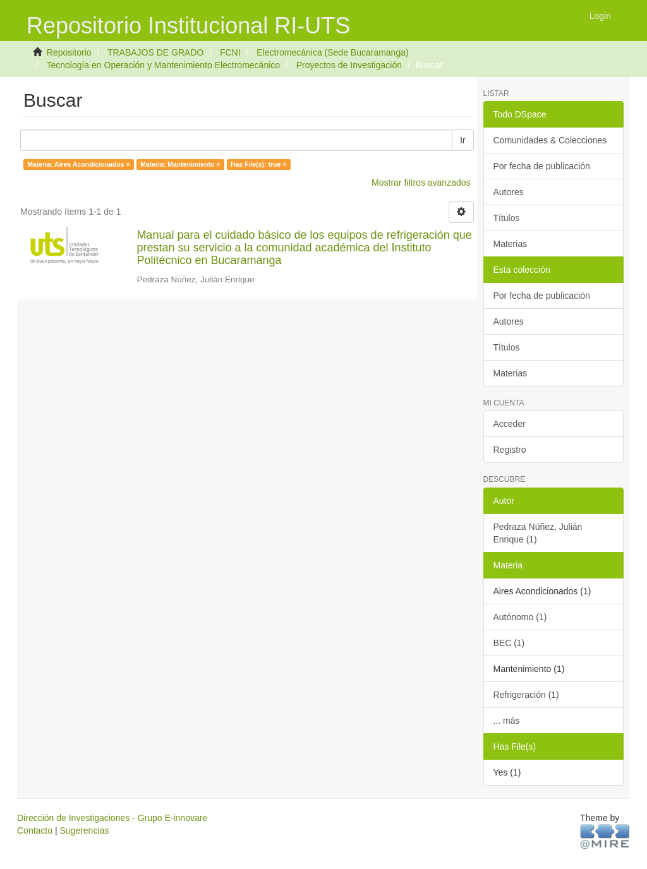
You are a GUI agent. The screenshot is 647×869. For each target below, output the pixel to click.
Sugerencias (84, 830)
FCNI (230, 52)
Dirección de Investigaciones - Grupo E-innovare (112, 818)
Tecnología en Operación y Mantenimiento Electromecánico (163, 65)
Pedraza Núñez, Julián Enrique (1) (538, 533)
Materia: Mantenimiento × (180, 164)
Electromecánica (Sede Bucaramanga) (332, 52)
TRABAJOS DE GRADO (155, 52)
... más (506, 721)
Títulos (506, 218)
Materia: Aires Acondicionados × (78, 164)
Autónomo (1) (520, 617)
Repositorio (69, 52)
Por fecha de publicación (541, 166)
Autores (508, 192)
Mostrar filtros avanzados (421, 182)
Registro (509, 450)
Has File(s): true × (258, 164)
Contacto (34, 830)
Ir (463, 140)
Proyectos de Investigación (349, 65)
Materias (510, 244)
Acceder (509, 424)
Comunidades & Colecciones (550, 140)
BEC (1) (509, 643)
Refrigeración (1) (526, 695)
